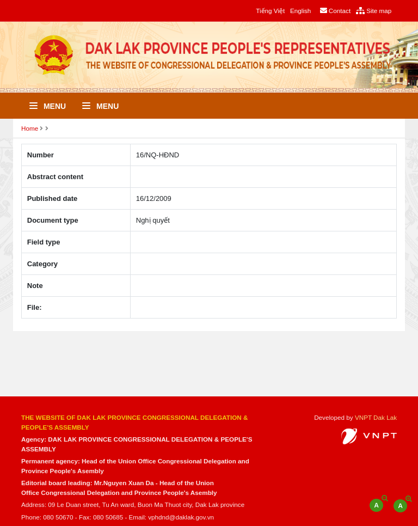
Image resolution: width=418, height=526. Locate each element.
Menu (47, 106)
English (300, 10)
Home (29, 128)
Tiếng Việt (270, 10)
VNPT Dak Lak (376, 417)
